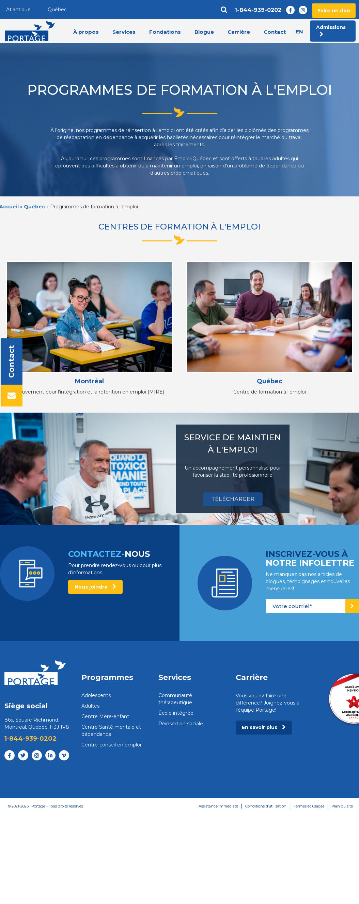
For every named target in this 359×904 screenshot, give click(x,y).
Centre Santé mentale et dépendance (111, 730)
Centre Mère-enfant (105, 716)
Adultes (90, 706)
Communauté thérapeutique (175, 699)
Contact (275, 32)
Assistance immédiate (218, 806)
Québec (57, 9)
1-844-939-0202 (258, 10)
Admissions (331, 30)
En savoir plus (264, 727)
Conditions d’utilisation (265, 806)
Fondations (165, 32)
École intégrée (175, 713)
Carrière (239, 32)
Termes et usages (309, 806)
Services (124, 32)
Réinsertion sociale (180, 724)
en (299, 31)
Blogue (204, 32)
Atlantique (18, 9)
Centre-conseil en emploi (111, 745)
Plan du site (342, 806)
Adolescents (96, 695)
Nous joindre (95, 587)
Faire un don (333, 11)
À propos (86, 32)
